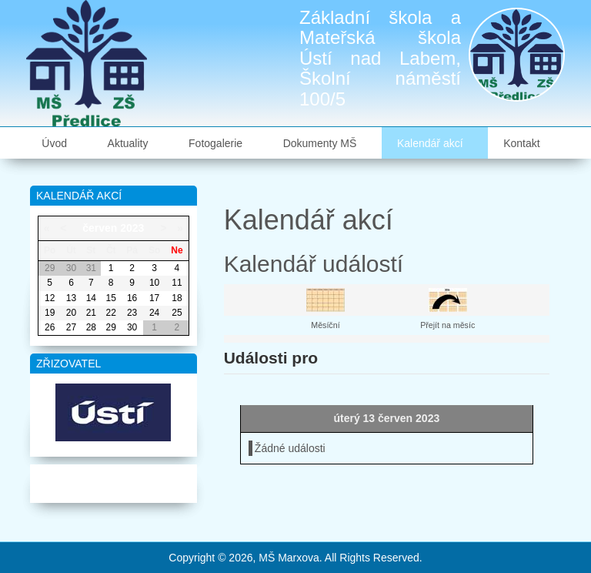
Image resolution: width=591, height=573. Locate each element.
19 (50, 312)
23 (132, 312)
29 (111, 327)
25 (177, 312)
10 (154, 282)
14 (91, 298)
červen (99, 228)
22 (111, 312)
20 (71, 312)
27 (71, 327)
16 (132, 298)
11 (177, 282)
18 (177, 298)
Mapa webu (113, 480)
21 (91, 312)
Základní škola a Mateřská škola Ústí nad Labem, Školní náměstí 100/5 (380, 58)
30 (132, 327)
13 (71, 298)
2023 (132, 228)
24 (154, 312)
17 (154, 298)
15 (111, 298)
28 (91, 327)
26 (50, 327)
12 (50, 298)
